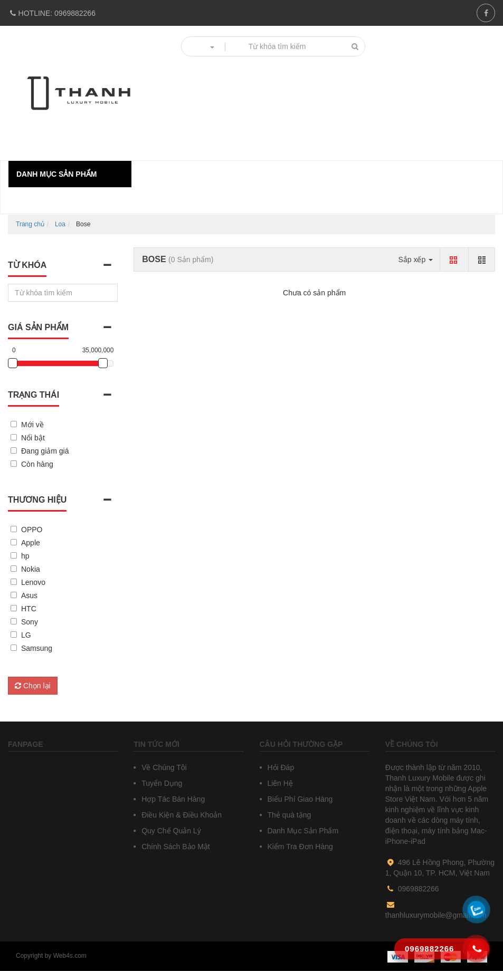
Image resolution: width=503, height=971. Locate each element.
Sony (29, 622)
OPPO (31, 529)
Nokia (30, 569)
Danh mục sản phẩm (56, 174)
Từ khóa (27, 265)
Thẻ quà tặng (288, 815)
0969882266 (52, 13)
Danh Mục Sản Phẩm (302, 830)
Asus (29, 595)
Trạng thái (33, 394)
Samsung (36, 648)
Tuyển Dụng (160, 783)
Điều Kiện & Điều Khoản (180, 815)
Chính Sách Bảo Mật (174, 846)
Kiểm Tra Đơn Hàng (299, 846)
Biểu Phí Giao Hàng (299, 799)
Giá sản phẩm (38, 327)
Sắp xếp (415, 259)
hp (25, 556)
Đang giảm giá (45, 451)
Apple (30, 543)
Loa (60, 224)
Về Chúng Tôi (162, 767)
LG (26, 635)
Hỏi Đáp (280, 767)
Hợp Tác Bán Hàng (172, 799)
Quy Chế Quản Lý (170, 830)
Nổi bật (33, 438)
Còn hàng (37, 464)
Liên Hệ (279, 783)
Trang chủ (30, 224)
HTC (28, 608)
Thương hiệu (37, 499)
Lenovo (33, 582)
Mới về (32, 424)
